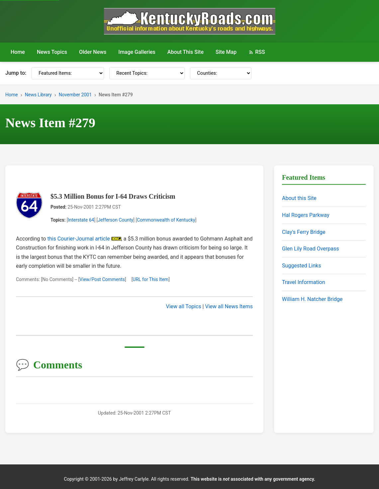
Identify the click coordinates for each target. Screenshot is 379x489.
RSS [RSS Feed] (256, 52)
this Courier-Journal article (78, 239)
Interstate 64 (81, 220)
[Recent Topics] (147, 73)
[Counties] (220, 73)
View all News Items (229, 306)
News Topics (52, 52)
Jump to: (15, 73)
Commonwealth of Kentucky (166, 220)
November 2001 (75, 94)
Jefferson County (115, 220)
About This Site (185, 52)
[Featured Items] (68, 73)
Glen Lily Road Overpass (310, 248)
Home (18, 52)
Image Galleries (136, 52)
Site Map (226, 52)
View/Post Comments (102, 279)
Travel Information (303, 282)
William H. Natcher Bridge (312, 299)
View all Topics (183, 306)
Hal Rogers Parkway (306, 215)
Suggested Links (301, 265)
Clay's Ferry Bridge (303, 232)
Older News (92, 52)
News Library (38, 94)
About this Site (299, 198)
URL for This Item (150, 279)
